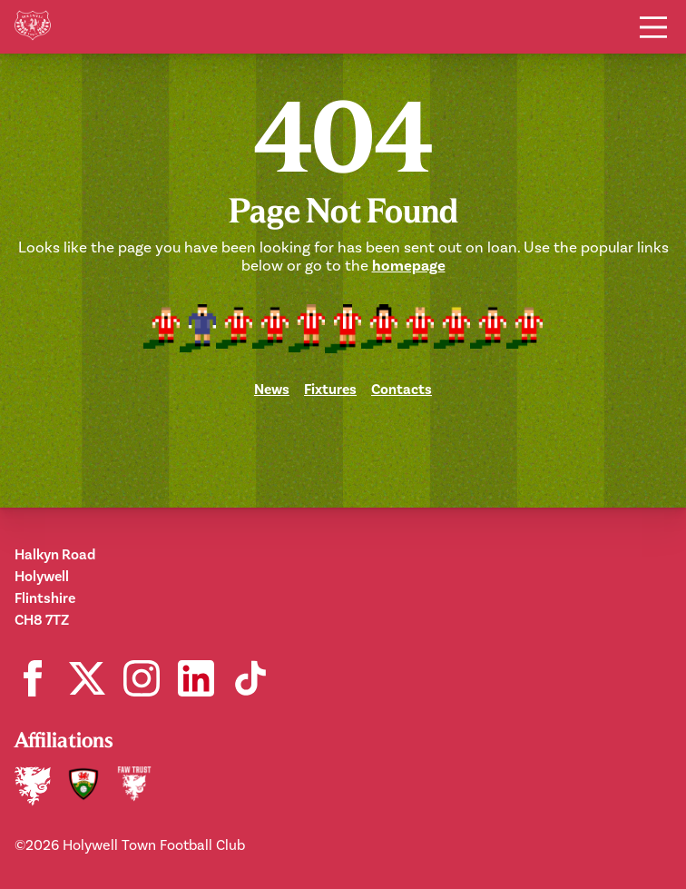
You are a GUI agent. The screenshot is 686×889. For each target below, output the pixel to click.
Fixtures (330, 389)
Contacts (401, 389)
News (271, 389)
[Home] (33, 26)
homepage (409, 265)
